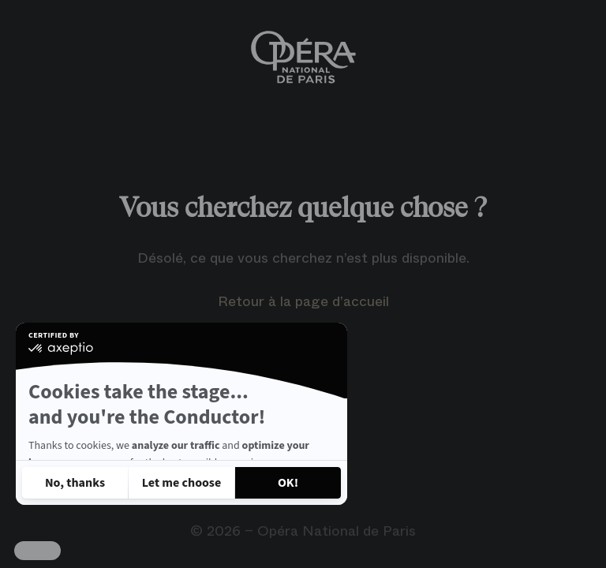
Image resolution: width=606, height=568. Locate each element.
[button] (37, 550)
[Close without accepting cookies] (75, 483)
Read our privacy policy (85, 440)
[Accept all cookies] (288, 483)
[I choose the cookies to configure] (181, 483)
